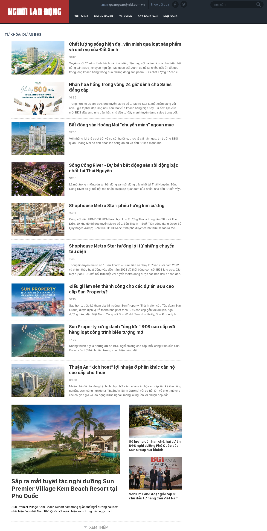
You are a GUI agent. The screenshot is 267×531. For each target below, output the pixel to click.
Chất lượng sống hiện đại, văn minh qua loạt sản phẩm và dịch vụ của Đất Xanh (125, 46)
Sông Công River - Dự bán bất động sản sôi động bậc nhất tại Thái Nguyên (123, 167)
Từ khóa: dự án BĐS (23, 34)
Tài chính (125, 16)
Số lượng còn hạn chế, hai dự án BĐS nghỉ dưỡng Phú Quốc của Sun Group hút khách (155, 445)
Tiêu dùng (81, 16)
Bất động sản (148, 16)
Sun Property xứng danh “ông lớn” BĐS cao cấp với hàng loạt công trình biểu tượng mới (122, 329)
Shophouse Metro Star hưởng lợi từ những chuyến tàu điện (121, 248)
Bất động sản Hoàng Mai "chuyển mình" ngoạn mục (121, 125)
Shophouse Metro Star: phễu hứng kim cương (117, 205)
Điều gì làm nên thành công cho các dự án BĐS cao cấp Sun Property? (121, 289)
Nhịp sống (170, 16)
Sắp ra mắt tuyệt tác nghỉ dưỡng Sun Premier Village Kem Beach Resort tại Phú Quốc (64, 488)
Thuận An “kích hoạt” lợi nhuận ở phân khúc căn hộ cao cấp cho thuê (122, 369)
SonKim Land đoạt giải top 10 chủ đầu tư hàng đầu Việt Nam (154, 496)
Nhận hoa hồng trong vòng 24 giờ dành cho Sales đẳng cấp (120, 87)
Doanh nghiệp (103, 16)
